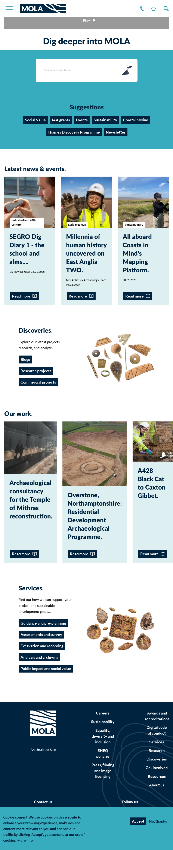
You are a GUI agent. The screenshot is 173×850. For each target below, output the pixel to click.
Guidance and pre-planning (43, 623)
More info (25, 841)
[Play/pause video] (86, 20)
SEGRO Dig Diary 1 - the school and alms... (26, 249)
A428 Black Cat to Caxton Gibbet (152, 483)
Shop (152, 8)
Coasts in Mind (135, 120)
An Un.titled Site (43, 750)
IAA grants (61, 120)
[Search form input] (76, 70)
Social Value (35, 120)
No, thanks (158, 821)
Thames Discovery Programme (74, 132)
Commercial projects (38, 382)
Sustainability (105, 120)
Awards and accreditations (157, 716)
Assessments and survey (41, 634)
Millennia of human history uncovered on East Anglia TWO (86, 254)
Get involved (157, 767)
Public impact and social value (46, 668)
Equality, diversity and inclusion (103, 736)
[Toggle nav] (12, 8)
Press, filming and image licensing (103, 771)
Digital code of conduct (156, 730)
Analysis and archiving (39, 657)
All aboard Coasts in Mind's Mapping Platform (137, 254)
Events (82, 120)
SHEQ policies (102, 753)
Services (156, 742)
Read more (21, 296)
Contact (141, 8)
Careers (102, 713)
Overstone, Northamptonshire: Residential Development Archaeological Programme (95, 516)
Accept (138, 821)
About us (156, 785)
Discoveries (156, 759)
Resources (157, 776)
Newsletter (116, 132)
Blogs (25, 359)
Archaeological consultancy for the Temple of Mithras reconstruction (30, 500)
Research (157, 750)
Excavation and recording (42, 646)
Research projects (36, 371)
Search (165, 8)
